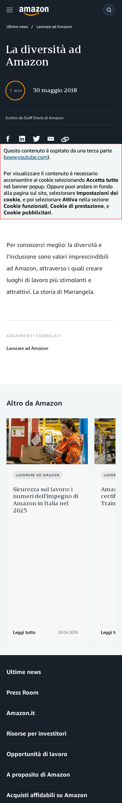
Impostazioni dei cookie (29, 780)
